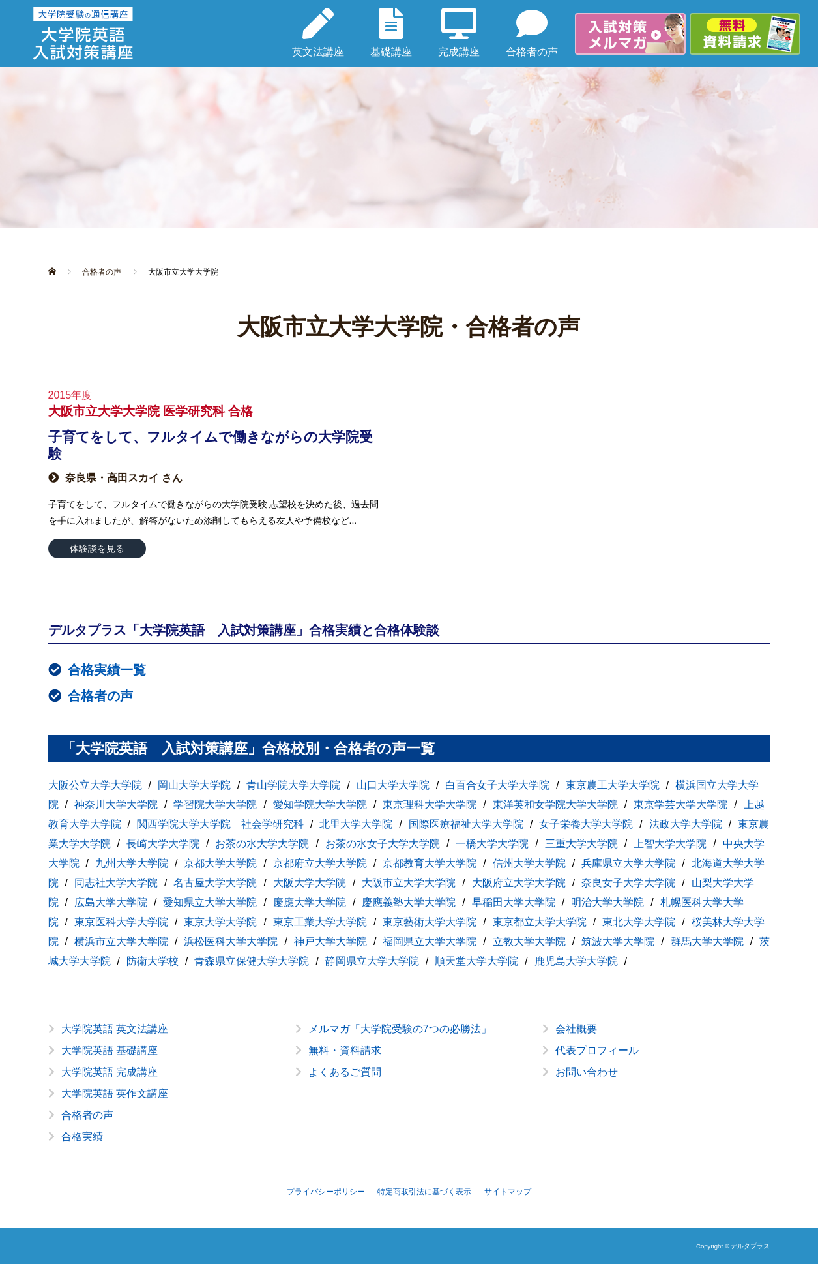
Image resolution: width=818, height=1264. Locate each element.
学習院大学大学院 (215, 804)
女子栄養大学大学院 (586, 824)
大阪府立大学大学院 (519, 882)
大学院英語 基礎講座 (109, 1050)
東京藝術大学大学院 (429, 921)
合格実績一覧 (107, 670)
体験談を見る (97, 548)
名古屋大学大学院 (215, 882)
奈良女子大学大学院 (628, 882)
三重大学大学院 (581, 843)
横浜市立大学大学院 (121, 941)
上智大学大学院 (670, 843)
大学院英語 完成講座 (109, 1071)
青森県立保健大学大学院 (251, 961)
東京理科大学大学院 (429, 804)
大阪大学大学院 (309, 882)
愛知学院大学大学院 (320, 804)
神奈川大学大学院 (116, 804)
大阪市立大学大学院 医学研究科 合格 (151, 411)
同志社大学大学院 (116, 882)
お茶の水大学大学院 (262, 843)
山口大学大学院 (393, 784)
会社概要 (576, 1028)
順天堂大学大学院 (476, 961)
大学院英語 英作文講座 (114, 1093)
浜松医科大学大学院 (231, 941)
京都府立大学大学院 (320, 863)
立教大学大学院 (529, 941)
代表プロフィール (597, 1050)
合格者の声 (100, 696)
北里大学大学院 (355, 824)
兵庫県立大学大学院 (628, 863)
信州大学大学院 (529, 863)
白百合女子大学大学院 (497, 784)
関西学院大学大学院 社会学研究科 (220, 824)
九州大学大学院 (131, 863)
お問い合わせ (586, 1071)
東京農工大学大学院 (613, 784)
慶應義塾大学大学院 (409, 902)
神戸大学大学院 (330, 941)
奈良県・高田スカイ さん (124, 477)
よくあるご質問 (344, 1071)
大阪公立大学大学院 (95, 784)
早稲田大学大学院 (513, 902)
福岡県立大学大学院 (429, 941)
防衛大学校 (152, 961)
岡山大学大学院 (194, 784)
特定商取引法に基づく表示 (424, 1191)
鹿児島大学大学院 (576, 961)
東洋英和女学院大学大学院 (555, 804)
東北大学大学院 (638, 921)
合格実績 (82, 1136)
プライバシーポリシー (326, 1191)
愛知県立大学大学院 (210, 902)
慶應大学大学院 (309, 902)
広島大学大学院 (110, 902)
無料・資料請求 (344, 1050)
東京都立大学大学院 (540, 921)
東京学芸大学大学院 (680, 804)
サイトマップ (507, 1191)
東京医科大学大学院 (121, 921)
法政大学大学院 (685, 824)
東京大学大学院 (220, 921)
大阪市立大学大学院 (409, 882)
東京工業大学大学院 (320, 921)
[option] (409, 1093)
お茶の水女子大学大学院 (382, 843)
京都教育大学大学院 (429, 863)
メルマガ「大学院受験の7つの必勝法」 (399, 1028)
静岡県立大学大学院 (372, 961)
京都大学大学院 (220, 863)
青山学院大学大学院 (293, 784)
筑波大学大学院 (617, 941)
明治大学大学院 (607, 902)
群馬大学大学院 (707, 941)
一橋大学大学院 (492, 843)
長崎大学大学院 (162, 843)
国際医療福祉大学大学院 (466, 824)
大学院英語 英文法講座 (114, 1028)
